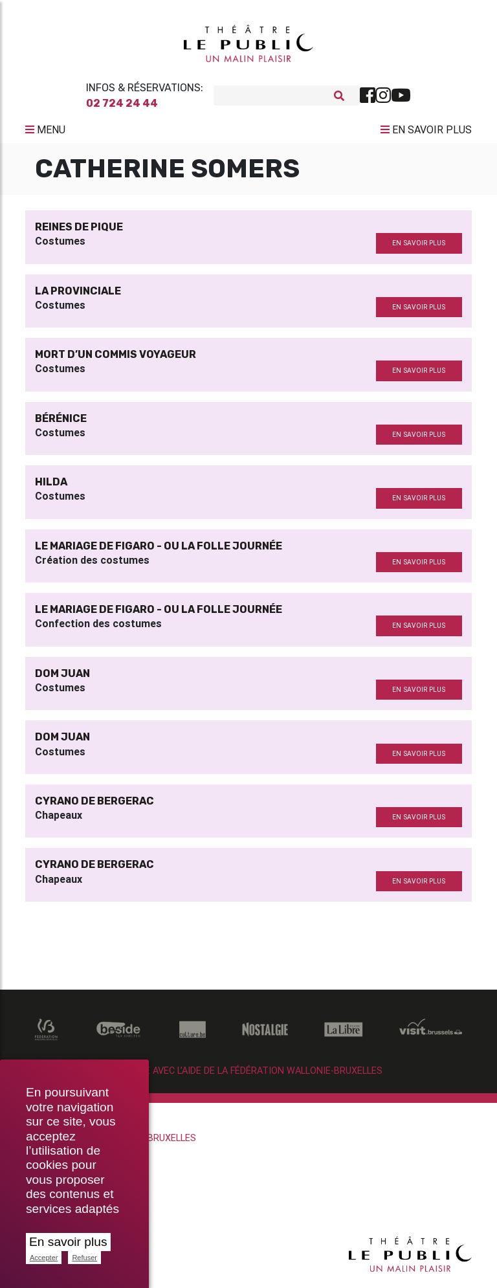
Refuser (84, 1257)
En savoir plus (68, 1242)
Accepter (44, 1257)
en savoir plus (418, 246)
